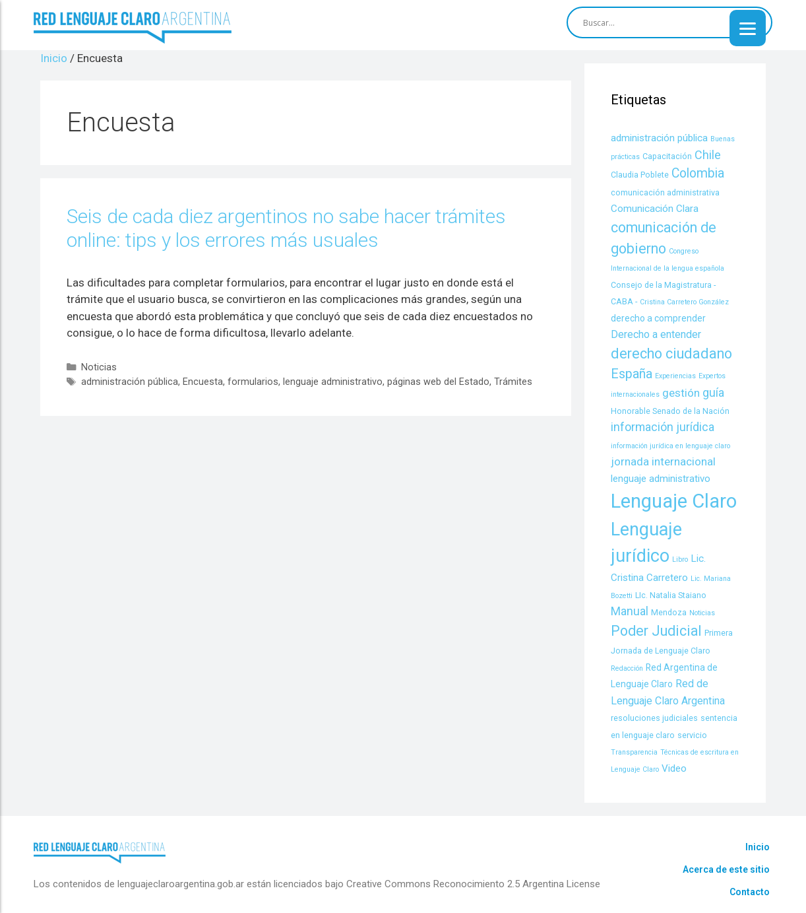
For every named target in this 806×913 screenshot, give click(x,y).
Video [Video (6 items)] (674, 768)
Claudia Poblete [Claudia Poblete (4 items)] (640, 175)
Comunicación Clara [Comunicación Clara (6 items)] (654, 209)
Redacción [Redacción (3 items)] (627, 668)
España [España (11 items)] (631, 374)
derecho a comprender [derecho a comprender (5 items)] (658, 318)
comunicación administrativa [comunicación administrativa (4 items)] (665, 192)
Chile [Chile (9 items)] (708, 155)
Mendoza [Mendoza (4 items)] (669, 612)
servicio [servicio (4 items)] (692, 735)
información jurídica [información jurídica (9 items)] (662, 427)
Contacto (749, 892)
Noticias (99, 367)
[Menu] (747, 28)
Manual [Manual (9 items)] (629, 611)
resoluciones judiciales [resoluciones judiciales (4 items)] (654, 718)
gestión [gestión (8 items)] (681, 392)
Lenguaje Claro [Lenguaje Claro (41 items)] (674, 501)
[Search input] (664, 22)
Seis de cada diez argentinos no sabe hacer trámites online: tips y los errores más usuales (286, 228)
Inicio (757, 847)
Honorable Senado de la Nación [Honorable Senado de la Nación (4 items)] (670, 411)
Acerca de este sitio (726, 869)
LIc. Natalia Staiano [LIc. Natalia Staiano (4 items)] (670, 595)
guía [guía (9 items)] (713, 392)
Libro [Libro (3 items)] (680, 559)
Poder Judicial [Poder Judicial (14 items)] (656, 631)
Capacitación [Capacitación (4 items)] (667, 156)
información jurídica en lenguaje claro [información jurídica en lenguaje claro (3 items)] (670, 446)
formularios (253, 382)
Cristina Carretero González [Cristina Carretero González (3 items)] (684, 302)
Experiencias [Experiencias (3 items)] (675, 376)
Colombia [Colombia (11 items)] (697, 173)
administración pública (129, 382)
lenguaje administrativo (333, 382)
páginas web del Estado (438, 382)
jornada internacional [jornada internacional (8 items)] (663, 461)
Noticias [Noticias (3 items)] (702, 613)
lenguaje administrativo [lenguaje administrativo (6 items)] (660, 479)
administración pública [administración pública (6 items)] (659, 138)
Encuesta (203, 382)
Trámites (513, 382)
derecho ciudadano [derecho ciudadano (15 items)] (671, 353)
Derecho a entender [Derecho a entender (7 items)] (656, 334)
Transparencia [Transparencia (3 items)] (634, 752)
